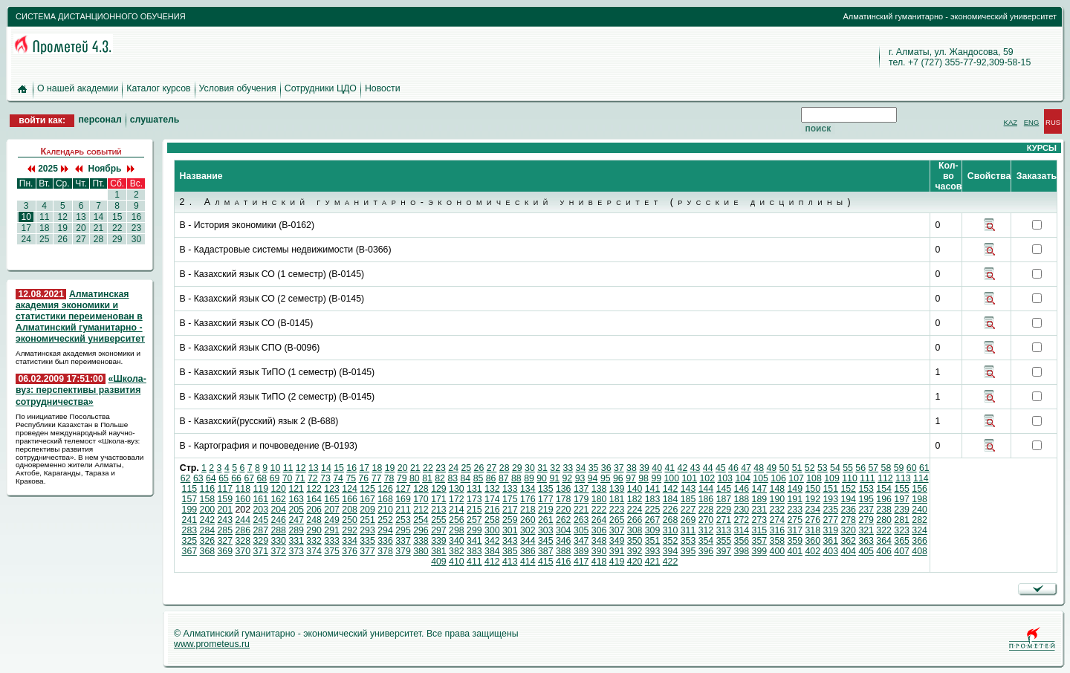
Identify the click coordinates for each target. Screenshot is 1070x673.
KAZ (1010, 122)
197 (902, 499)
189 (760, 499)
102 (707, 478)
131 (474, 489)
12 (62, 217)
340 (456, 541)
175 (510, 499)
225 (653, 509)
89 (529, 478)
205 (296, 509)
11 (44, 217)
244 (242, 520)
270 (706, 520)
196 (884, 499)
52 (810, 468)
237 (866, 509)
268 (670, 520)
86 (491, 478)
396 (706, 551)
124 (349, 489)
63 (198, 478)
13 (81, 217)
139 (617, 489)
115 (190, 489)
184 (670, 499)
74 (338, 478)
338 (421, 541)
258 (492, 520)
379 (403, 551)
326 (207, 541)
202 (242, 509)
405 (866, 551)
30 (136, 239)
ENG (1032, 122)
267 (653, 520)
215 (474, 509)
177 (546, 499)
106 (778, 478)
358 (777, 541)
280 (884, 520)
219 (546, 509)
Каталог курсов (158, 88)
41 (669, 468)
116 (207, 489)
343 (510, 541)
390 (599, 551)
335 (367, 541)
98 (643, 478)
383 (474, 551)
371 (260, 551)
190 (777, 499)
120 (278, 489)
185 (688, 499)
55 (848, 468)
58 (886, 468)
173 (474, 499)
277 (830, 520)
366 (919, 541)
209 (367, 509)
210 (385, 509)
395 (688, 551)
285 (225, 530)
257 (474, 520)
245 (260, 520)
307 (617, 530)
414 (528, 561)
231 (760, 509)
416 (563, 561)
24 (26, 239)
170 (421, 499)
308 (635, 530)
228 (706, 509)
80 (414, 478)
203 (260, 509)
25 (44, 239)
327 (225, 541)
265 (617, 520)
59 (899, 468)
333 (332, 541)
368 (207, 551)
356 (742, 541)
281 (902, 520)
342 (492, 541)
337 (403, 541)
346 (563, 541)
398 (742, 551)
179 (581, 499)
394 (670, 551)
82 (440, 478)
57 (873, 468)
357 (760, 541)
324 (919, 530)
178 (563, 499)
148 (777, 489)
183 (653, 499)
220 (563, 509)
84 (466, 478)
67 (249, 478)
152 (848, 489)
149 (795, 489)
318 (812, 530)
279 (866, 520)
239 (902, 509)
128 (421, 489)
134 (528, 489)
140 (635, 489)
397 (724, 551)
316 (777, 530)
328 (242, 541)
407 (902, 551)
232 (777, 509)
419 (617, 561)
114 (921, 478)
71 (300, 478)
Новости (383, 88)
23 (136, 228)
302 (528, 530)
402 (812, 551)
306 (599, 530)
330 (278, 541)
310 (670, 530)
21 (98, 228)
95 (605, 478)
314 (742, 530)
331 (296, 541)
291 (332, 530)
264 (599, 520)
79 (402, 478)
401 (795, 551)
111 (867, 478)
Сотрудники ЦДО (321, 88)
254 (421, 520)
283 (190, 530)
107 (796, 478)
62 (186, 478)
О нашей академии (77, 88)
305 (581, 530)
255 (439, 520)
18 (44, 228)
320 (848, 530)
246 (278, 520)
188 (742, 499)
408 (919, 551)
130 (456, 489)
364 (884, 541)
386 (528, 551)
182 (635, 499)
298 (456, 530)
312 (706, 530)
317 (795, 530)
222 (599, 509)
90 (541, 478)
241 (190, 520)
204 (278, 509)
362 (848, 541)
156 (919, 489)
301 (510, 530)
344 (528, 541)
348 (599, 541)
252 (385, 520)
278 (848, 520)
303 (546, 530)
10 (26, 217)
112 (885, 478)
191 (795, 499)
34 (581, 468)
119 (260, 489)
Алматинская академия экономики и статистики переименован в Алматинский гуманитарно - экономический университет (80, 317)
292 (349, 530)
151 (830, 489)
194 (848, 499)
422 (670, 561)
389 (581, 551)
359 (795, 541)
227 (688, 509)
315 (760, 530)
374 (314, 551)
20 (81, 228)
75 (351, 478)
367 (190, 551)
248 (314, 520)
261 (546, 520)
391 (617, 551)
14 (98, 217)
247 (296, 520)
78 (389, 478)
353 (688, 541)
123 (332, 489)
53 (822, 468)
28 (98, 239)
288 (278, 530)
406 (884, 551)
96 (618, 478)
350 (635, 541)
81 (427, 478)
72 (313, 478)
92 (567, 478)
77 (377, 478)
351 (653, 541)
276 (812, 520)
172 (456, 499)
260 (528, 520)
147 (760, 489)
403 (830, 551)
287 (260, 530)
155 (902, 489)
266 (635, 520)
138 (599, 489)
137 (581, 489)
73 (325, 478)
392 (635, 551)
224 (635, 509)
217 (510, 509)
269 (688, 520)
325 (190, 541)
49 (771, 468)
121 (296, 489)
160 (242, 499)
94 (593, 478)
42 (683, 468)
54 (835, 468)
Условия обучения (237, 88)
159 (225, 499)
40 (657, 468)
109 (832, 478)
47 (746, 468)
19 (62, 228)
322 (884, 530)
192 (812, 499)
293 (367, 530)
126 (385, 489)
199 (190, 509)
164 (314, 499)
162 (278, 499)
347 (581, 541)
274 (777, 520)
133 (510, 489)
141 (653, 489)
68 (262, 478)
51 (797, 468)
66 (236, 478)
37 (619, 468)
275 (795, 520)
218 (528, 509)
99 (656, 478)
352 (670, 541)
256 (456, 520)
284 (207, 530)
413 (510, 561)
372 (278, 551)
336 (385, 541)
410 (456, 561)
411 (474, 561)
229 (724, 509)
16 (136, 217)
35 (593, 468)
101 (689, 478)
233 (795, 509)
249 (332, 520)
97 (631, 478)
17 (26, 228)
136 (563, 489)
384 (492, 551)
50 (784, 468)
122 (314, 489)
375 (332, 551)
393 (653, 551)
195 (866, 499)
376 (349, 551)
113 (903, 478)
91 (554, 478)
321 (866, 530)
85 (478, 478)
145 (724, 489)
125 (367, 489)
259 (510, 520)
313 (724, 530)
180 (599, 499)
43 (695, 468)
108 (814, 478)
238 (884, 509)
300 (492, 530)
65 (223, 478)
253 (403, 520)
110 (849, 478)
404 (848, 551)
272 (742, 520)
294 (385, 530)
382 (456, 551)
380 (421, 551)
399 (760, 551)
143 (688, 489)
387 (546, 551)
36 (606, 468)
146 (742, 489)
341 (474, 541)
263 (581, 520)
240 (919, 509)
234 (812, 509)
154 (884, 489)
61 (924, 468)
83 (452, 478)
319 (830, 530)
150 (812, 489)
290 (314, 530)
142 (670, 489)
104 (742, 478)
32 (555, 468)
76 (364, 478)
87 (504, 478)
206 (314, 509)
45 (721, 468)
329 (260, 541)
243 (225, 520)
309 (653, 530)
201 (225, 509)
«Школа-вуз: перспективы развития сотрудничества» (81, 390)
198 (919, 499)
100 (672, 478)
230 (742, 509)
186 (706, 499)
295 (403, 530)
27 (81, 239)
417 (581, 561)
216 (492, 509)
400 (777, 551)
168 (385, 499)
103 (725, 478)
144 (706, 489)
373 (296, 551)
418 (599, 561)
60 (912, 468)
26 (62, 239)
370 (242, 551)
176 (528, 499)
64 (211, 478)
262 (563, 520)
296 (421, 530)
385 (510, 551)
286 (242, 530)
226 (670, 509)
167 (367, 499)
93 (580, 478)
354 (706, 541)
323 (902, 530)
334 (349, 541)
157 (190, 499)
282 (919, 520)
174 (492, 499)
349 (617, 541)
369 (225, 551)
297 (439, 530)
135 (546, 489)
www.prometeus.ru (212, 644)
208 (349, 509)
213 (439, 509)
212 (421, 509)
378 (385, 551)
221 (581, 509)
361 (830, 541)
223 (617, 509)
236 (848, 509)
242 (207, 520)
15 (117, 217)
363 (866, 541)
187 (724, 499)
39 (644, 468)
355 (724, 541)
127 (403, 489)
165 (332, 499)
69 (275, 478)
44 (708, 468)
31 (542, 468)
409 (439, 561)
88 (516, 478)
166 (349, 499)
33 (567, 468)
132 (492, 489)
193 (830, 499)
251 (367, 520)
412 (492, 561)
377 (367, 551)
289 (296, 530)
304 (563, 530)
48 (758, 468)
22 (117, 228)
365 (902, 541)
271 (724, 520)
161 (260, 499)
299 (474, 530)
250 (349, 520)
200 (207, 509)
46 (733, 468)
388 (563, 551)
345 (546, 541)
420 (635, 561)
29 (117, 239)
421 (653, 561)
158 (207, 499)
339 (439, 541)
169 (403, 499)
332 (314, 541)
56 (860, 468)
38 (631, 468)
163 (296, 499)
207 (332, 509)
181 (617, 499)
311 (688, 530)
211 (403, 509)
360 (812, 541)
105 (760, 478)
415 (546, 561)
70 (287, 478)
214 (456, 509)
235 (830, 509)
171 (439, 499)
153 (866, 489)
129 (439, 489)
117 (225, 489)
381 (439, 551)
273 (760, 520)
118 (242, 489)
